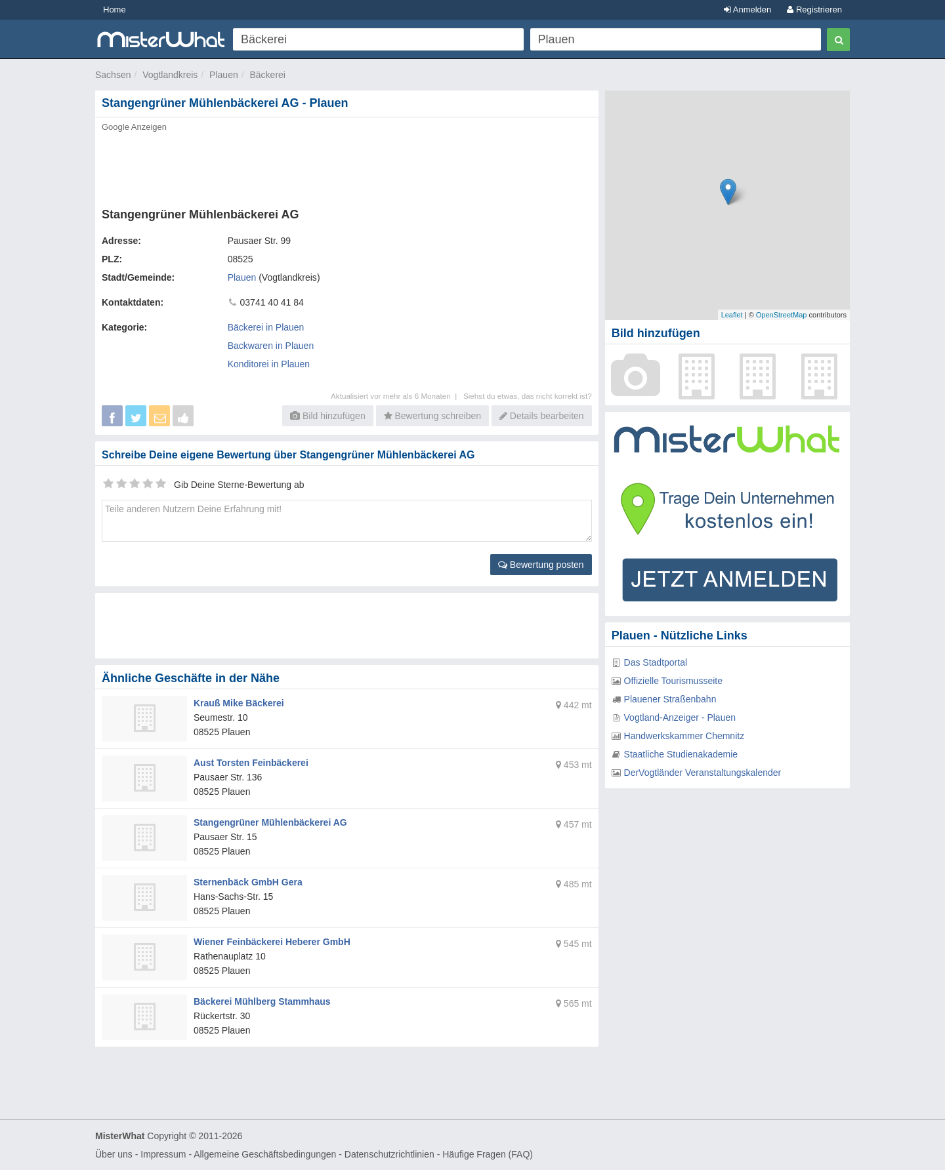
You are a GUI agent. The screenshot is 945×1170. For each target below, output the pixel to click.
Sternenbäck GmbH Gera (248, 882)
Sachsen (113, 75)
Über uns (114, 1154)
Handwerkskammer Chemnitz (684, 736)
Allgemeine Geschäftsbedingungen (265, 1154)
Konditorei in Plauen (269, 364)
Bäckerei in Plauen (266, 327)
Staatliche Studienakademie (681, 754)
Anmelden (747, 9)
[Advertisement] (346, 165)
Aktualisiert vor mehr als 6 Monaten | (397, 396)
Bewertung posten (541, 564)
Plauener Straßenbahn (670, 699)
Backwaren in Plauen (271, 345)
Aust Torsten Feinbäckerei (251, 762)
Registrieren (814, 9)
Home (114, 9)
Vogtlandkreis (170, 75)
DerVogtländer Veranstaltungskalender (703, 772)
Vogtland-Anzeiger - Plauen (680, 717)
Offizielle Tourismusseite (673, 681)
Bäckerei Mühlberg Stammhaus (262, 1001)
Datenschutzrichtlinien (389, 1154)
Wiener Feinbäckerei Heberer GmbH (272, 942)
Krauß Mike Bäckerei (239, 703)
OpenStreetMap (781, 315)
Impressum (163, 1154)
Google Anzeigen (134, 127)
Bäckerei (267, 75)
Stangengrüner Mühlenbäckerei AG (270, 822)
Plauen (223, 75)
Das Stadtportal (656, 662)
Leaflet (732, 315)
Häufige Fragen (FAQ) (487, 1154)
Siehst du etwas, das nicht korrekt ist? (527, 396)
